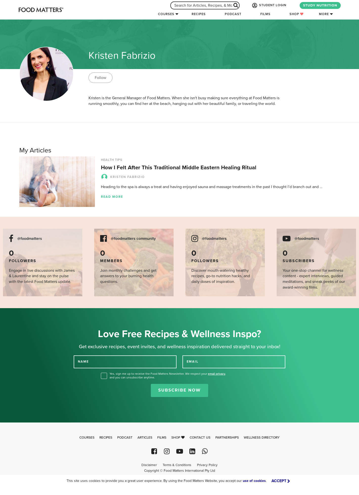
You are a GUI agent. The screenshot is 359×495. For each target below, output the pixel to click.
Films (265, 14)
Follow (100, 77)
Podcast (233, 14)
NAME (83, 362)
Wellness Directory (262, 438)
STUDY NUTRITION (320, 5)
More (324, 14)
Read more (112, 197)
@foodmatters (29, 238)
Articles (144, 438)
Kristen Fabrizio (123, 176)
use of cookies (254, 481)
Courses (166, 14)
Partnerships (227, 438)
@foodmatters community (133, 238)
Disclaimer (149, 465)
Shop (297, 14)
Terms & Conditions (177, 465)
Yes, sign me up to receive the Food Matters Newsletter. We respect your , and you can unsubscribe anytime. (168, 375)
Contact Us (200, 438)
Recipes (199, 14)
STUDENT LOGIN (268, 5)
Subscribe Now (179, 390)
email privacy (216, 373)
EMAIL (193, 362)
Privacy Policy (207, 465)
